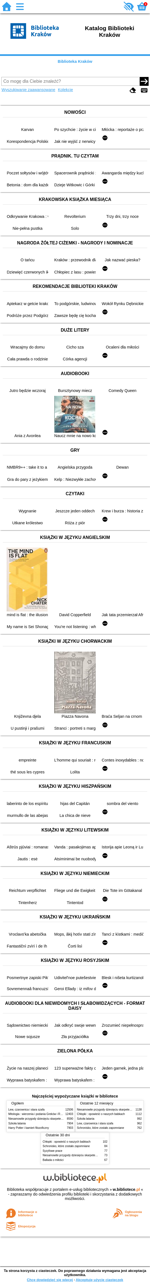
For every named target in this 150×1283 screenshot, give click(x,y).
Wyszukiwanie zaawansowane (28, 89)
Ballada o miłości (53, 1159)
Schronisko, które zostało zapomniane (100, 1127)
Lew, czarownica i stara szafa (26, 1109)
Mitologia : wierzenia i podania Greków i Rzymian (38, 1114)
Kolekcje (65, 89)
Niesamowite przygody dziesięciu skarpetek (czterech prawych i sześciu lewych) (57, 1118)
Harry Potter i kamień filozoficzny (28, 1127)
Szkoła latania (17, 1123)
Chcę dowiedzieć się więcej (50, 1280)
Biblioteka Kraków (75, 61)
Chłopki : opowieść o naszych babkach (101, 1114)
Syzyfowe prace (52, 1150)
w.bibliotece (126, 1189)
